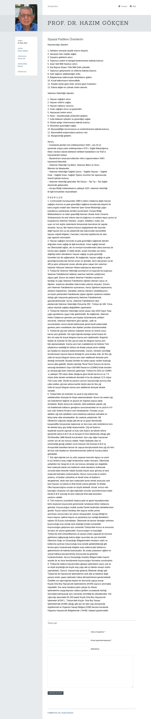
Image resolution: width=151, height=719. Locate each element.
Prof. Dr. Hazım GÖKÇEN (63, 713)
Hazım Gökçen (23, 51)
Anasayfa (53, 6)
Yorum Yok (21, 58)
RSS (134, 6)
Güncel (20, 66)
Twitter (124, 6)
